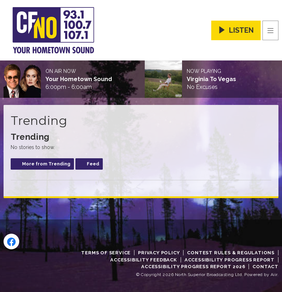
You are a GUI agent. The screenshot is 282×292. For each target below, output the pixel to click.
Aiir (274, 274)
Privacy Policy (159, 252)
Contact (265, 266)
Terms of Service (106, 252)
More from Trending (46, 163)
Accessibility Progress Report (230, 259)
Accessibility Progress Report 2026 (193, 266)
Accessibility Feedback (143, 259)
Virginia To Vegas (211, 79)
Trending (30, 137)
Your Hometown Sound (79, 79)
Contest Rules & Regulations (231, 252)
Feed (93, 163)
